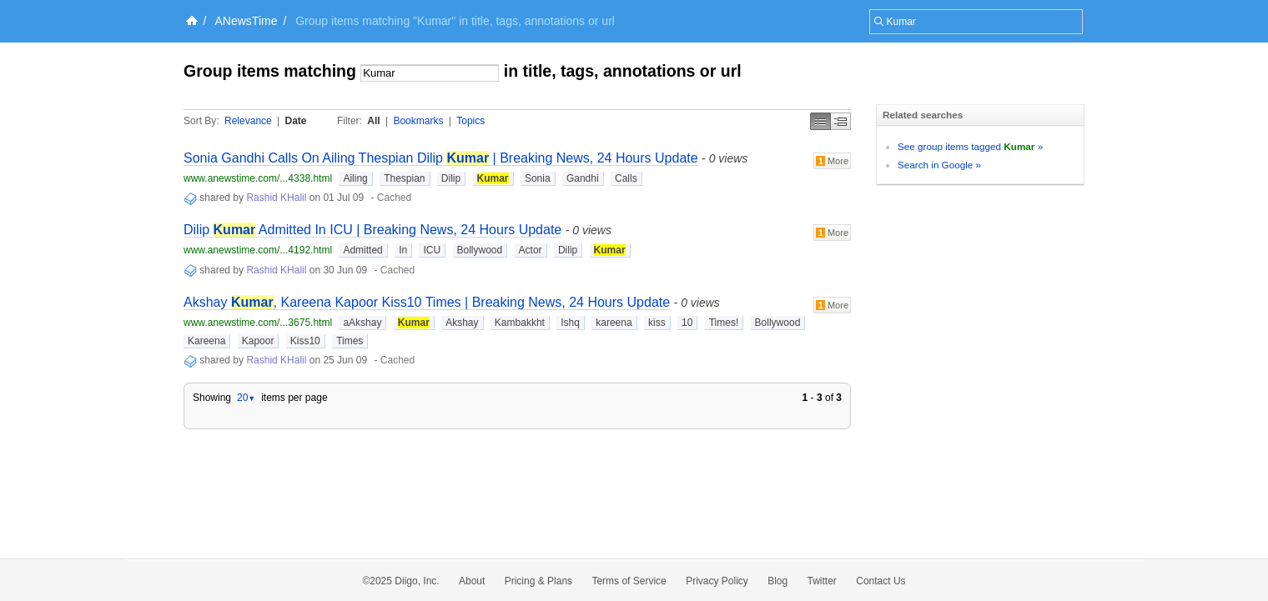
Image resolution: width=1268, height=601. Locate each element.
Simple (820, 121)
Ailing (355, 178)
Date (296, 121)
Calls (626, 178)
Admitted (362, 250)
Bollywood (480, 250)
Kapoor (258, 341)
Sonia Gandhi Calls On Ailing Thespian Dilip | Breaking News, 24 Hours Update (441, 158)
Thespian (404, 178)
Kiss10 (305, 341)
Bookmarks (418, 121)
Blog (777, 581)
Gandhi (582, 178)
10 (687, 322)
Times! (724, 322)
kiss (657, 322)
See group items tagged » (970, 146)
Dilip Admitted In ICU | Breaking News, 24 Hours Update (372, 230)
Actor (530, 250)
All (373, 121)
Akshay (461, 322)
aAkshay (362, 322)
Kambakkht (520, 322)
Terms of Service (628, 581)
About (472, 581)
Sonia (538, 178)
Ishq (570, 322)
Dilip (450, 178)
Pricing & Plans (538, 581)
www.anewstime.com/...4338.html (258, 178)
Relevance (248, 121)
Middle (841, 121)
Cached (394, 197)
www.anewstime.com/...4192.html (258, 250)
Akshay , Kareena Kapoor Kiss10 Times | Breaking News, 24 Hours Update (427, 302)
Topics (470, 121)
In (403, 250)
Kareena (206, 341)
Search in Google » (939, 164)
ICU (431, 250)
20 (246, 397)
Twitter (822, 581)
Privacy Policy (717, 581)
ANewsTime (246, 21)
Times (349, 341)
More (832, 161)
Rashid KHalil (276, 197)
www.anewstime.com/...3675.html (258, 322)
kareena (613, 322)
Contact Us (880, 581)
